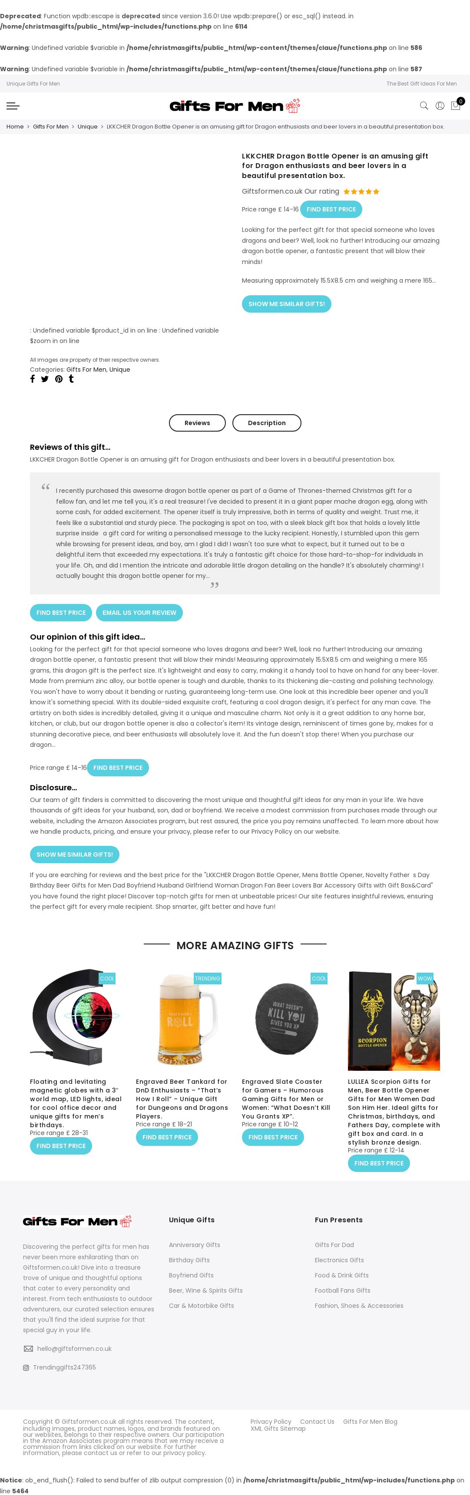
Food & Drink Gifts (342, 1275)
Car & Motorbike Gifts (201, 1305)
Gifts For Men (51, 126)
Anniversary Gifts (194, 1244)
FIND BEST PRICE (331, 208)
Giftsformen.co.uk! (51, 1267)
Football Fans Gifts (343, 1290)
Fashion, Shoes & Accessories (359, 1305)
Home (15, 126)
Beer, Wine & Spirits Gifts (206, 1290)
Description (267, 422)
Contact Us (317, 1421)
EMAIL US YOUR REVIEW (140, 611)
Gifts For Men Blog (370, 1421)
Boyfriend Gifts (191, 1275)
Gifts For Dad (334, 1244)
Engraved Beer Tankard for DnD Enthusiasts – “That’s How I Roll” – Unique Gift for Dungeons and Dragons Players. (182, 1099)
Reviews (197, 422)
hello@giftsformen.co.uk (74, 1348)
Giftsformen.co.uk (89, 1421)
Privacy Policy (271, 1421)
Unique (88, 126)
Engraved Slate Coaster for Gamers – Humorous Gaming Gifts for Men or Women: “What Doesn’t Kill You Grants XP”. (286, 1099)
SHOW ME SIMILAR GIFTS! (286, 301)
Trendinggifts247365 (59, 1367)
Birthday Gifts (189, 1259)
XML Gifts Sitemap (278, 1427)
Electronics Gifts (339, 1259)
